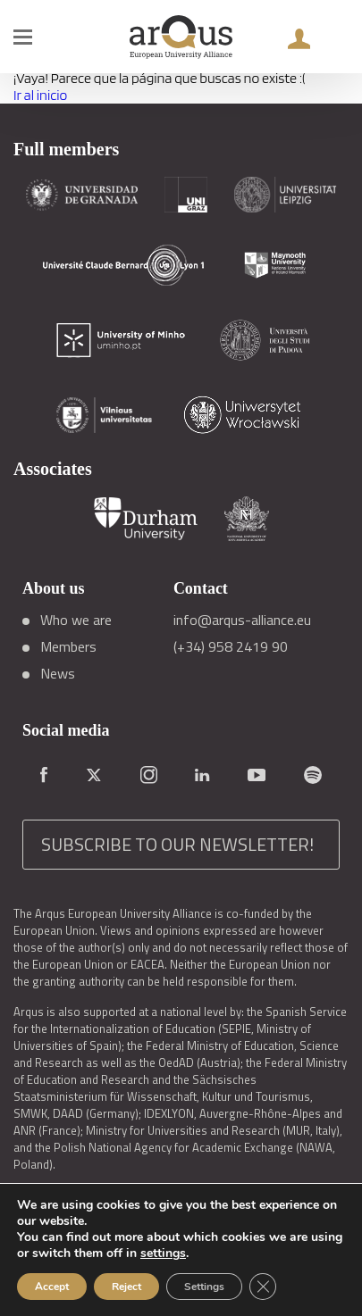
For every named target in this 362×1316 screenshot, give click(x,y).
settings (163, 1253)
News (57, 673)
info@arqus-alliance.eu (242, 619)
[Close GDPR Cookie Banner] (262, 1286)
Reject (126, 1286)
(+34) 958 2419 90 (230, 646)
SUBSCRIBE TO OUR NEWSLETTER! (177, 844)
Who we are (76, 619)
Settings (204, 1286)
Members (68, 646)
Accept (52, 1286)
